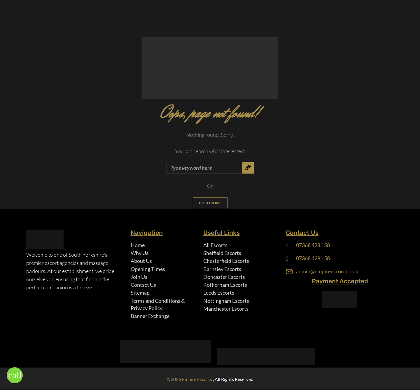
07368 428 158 (313, 245)
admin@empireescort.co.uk (327, 271)
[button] (15, 375)
